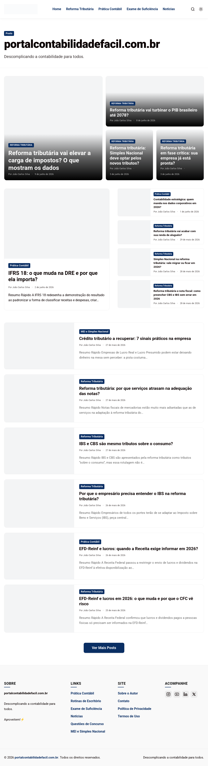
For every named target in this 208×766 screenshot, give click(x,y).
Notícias (169, 9)
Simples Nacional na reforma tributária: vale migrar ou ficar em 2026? (174, 262)
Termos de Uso (129, 716)
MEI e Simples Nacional (88, 731)
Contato (123, 701)
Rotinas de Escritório (86, 701)
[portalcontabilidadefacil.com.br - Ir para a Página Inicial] (21, 9)
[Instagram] (168, 694)
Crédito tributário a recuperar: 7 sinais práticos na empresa (135, 338)
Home (56, 9)
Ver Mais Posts (104, 648)
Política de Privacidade (134, 709)
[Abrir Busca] (193, 9)
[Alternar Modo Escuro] (201, 9)
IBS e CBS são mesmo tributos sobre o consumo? (126, 443)
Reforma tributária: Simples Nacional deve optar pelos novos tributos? (128, 156)
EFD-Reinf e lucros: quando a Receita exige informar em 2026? (138, 548)
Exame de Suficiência (142, 9)
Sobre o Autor (128, 693)
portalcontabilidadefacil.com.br (36, 757)
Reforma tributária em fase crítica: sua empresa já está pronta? (179, 156)
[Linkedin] (185, 694)
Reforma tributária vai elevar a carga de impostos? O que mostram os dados (50, 160)
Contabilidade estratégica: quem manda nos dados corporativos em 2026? (175, 203)
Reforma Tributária (80, 9)
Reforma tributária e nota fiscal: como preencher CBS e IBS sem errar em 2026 (177, 294)
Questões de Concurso (87, 724)
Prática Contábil (110, 9)
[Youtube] (176, 694)
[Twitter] (194, 694)
